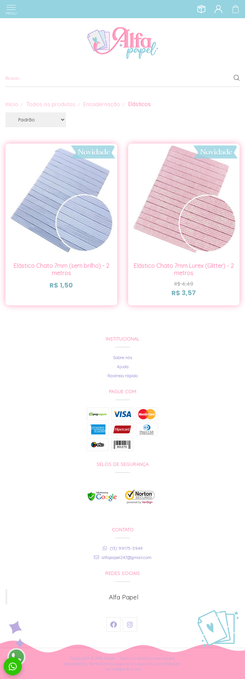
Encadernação (101, 104)
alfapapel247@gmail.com (122, 557)
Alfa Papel (123, 597)
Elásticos (139, 104)
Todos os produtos (50, 104)
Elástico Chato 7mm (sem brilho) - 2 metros (61, 269)
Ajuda (123, 366)
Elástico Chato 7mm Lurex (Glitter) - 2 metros (184, 269)
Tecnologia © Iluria (122, 669)
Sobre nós (122, 357)
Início (11, 104)
